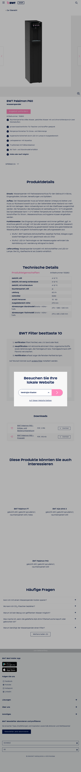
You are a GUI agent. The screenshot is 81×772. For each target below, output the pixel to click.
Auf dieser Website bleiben (40, 401)
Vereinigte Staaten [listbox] (28, 393)
